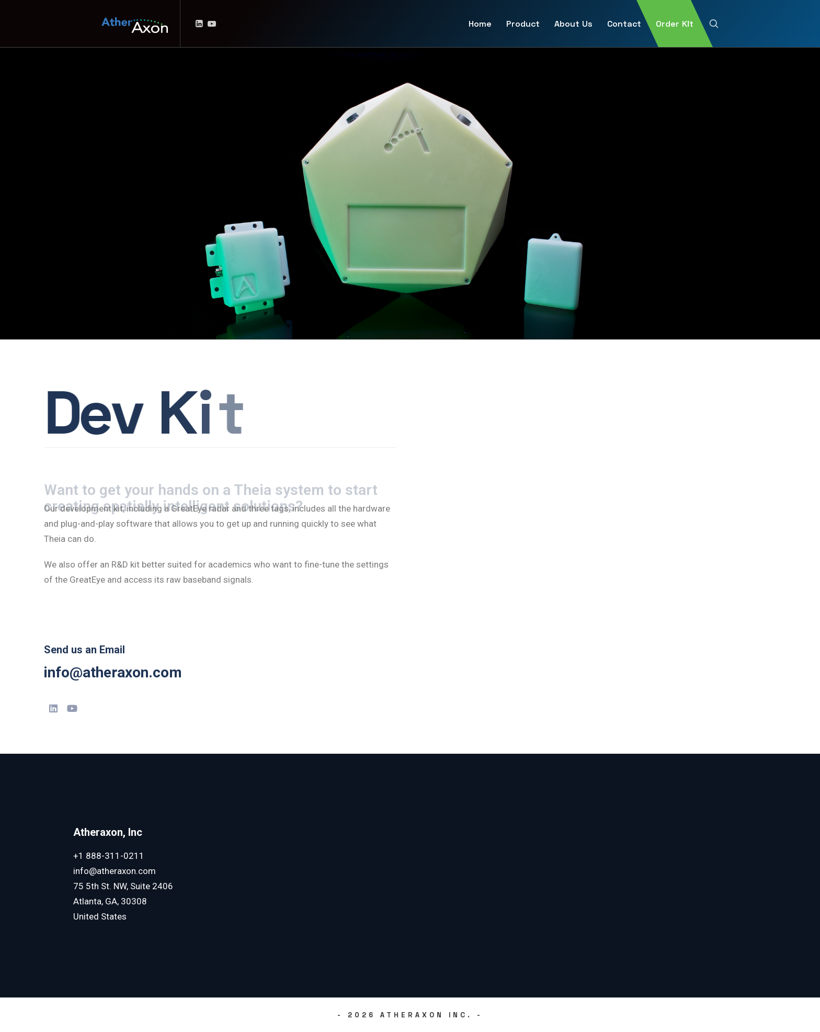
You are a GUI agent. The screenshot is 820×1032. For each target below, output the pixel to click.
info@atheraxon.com (113, 672)
